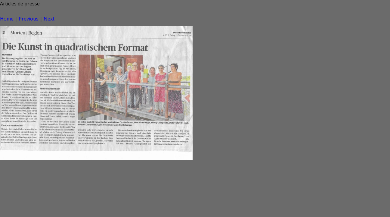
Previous (29, 18)
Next (49, 18)
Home (7, 18)
